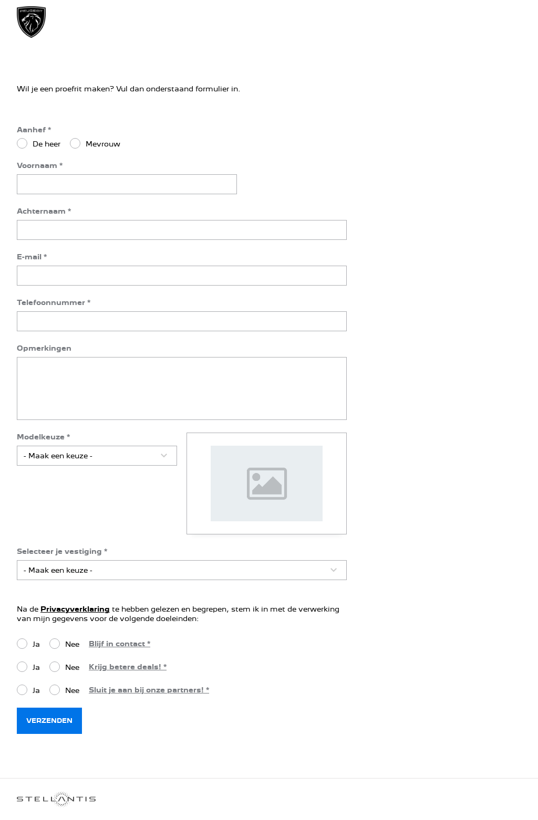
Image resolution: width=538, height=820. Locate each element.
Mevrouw (103, 144)
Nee (72, 644)
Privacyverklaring (75, 609)
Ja (36, 644)
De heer (46, 144)
